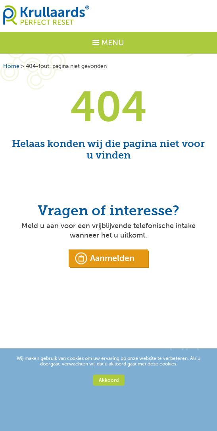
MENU (108, 42)
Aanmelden (112, 258)
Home (11, 66)
